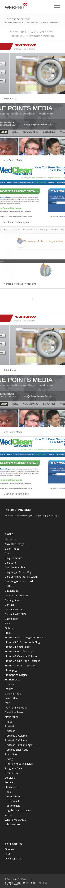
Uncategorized (14, 858)
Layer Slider (12, 698)
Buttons (9, 586)
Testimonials (12, 801)
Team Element (13, 796)
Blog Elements (13, 558)
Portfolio (10, 726)
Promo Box (11, 773)
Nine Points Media (13, 160)
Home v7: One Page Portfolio (22, 660)
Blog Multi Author (15, 567)
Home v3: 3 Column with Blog (22, 642)
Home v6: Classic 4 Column (21, 656)
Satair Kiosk (9, 98)
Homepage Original (16, 674)
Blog (7, 553)
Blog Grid (10, 562)
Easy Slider (11, 618)
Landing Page (13, 693)
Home (22, 22)
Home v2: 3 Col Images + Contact (25, 637)
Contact (9, 604)
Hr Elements (12, 679)
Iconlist (9, 688)
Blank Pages (12, 548)
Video (8, 815)
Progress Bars (13, 768)
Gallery (9, 628)
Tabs (8, 791)
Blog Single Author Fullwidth (21, 576)
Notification (12, 717)
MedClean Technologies (16, 221)
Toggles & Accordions (18, 810)
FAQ (7, 623)
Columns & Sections (16, 595)
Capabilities (11, 590)
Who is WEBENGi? (15, 819)
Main (7, 703)
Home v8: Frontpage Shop (20, 665)
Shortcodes (32, 22)
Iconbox (9, 684)
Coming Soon (12, 600)
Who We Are (12, 824)
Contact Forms (13, 609)
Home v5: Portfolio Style (19, 651)
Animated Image (14, 544)
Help (8, 632)
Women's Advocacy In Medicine (19, 283)
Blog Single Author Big (18, 572)
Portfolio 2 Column (16, 735)
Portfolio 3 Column (16, 740)
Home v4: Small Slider (18, 646)
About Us (10, 539)
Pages (8, 721)
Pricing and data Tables (19, 763)
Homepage (11, 670)
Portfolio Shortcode (18, 19)
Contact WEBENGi (15, 614)
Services (10, 777)
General (9, 849)
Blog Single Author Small (19, 581)
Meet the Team (14, 712)
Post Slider (11, 754)
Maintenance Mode (16, 707)
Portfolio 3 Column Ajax (19, 745)
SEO (7, 853)
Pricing (9, 759)
